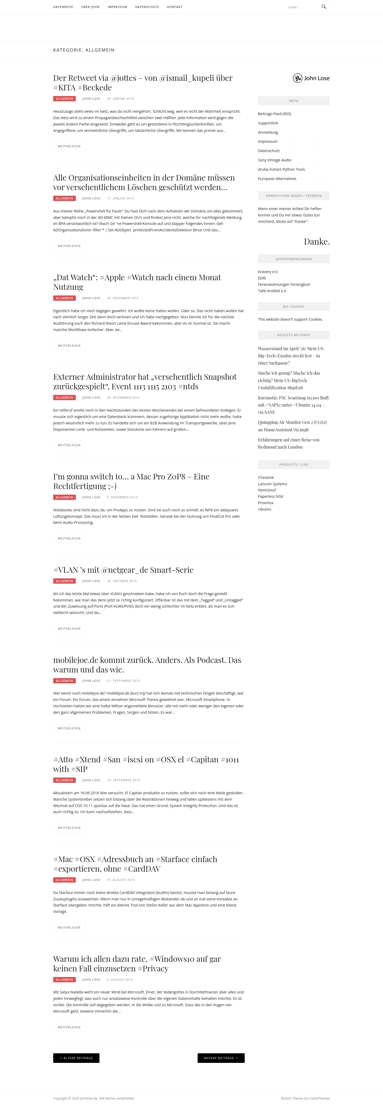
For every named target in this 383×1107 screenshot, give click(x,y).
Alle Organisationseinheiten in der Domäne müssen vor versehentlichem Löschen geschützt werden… (144, 182)
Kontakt (174, 7)
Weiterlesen (69, 146)
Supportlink (268, 123)
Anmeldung (268, 132)
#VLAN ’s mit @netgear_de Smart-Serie (123, 569)
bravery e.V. (268, 271)
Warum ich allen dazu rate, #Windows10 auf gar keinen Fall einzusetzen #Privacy (137, 963)
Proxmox (266, 502)
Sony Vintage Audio (275, 159)
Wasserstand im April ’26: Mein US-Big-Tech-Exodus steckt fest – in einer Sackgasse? (291, 356)
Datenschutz (147, 7)
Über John (90, 7)
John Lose (91, 99)
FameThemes (320, 1098)
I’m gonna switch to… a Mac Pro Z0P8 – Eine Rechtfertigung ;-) (131, 481)
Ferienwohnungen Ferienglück (284, 284)
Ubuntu (264, 509)
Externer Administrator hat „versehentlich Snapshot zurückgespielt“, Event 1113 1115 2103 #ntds (144, 381)
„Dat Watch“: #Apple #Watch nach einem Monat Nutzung (137, 282)
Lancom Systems (272, 483)
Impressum (117, 7)
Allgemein (64, 99)
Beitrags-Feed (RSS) (274, 113)
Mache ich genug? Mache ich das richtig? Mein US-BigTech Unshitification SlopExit (289, 380)
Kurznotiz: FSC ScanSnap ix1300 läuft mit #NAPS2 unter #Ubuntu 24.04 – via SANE (293, 405)
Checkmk (266, 477)
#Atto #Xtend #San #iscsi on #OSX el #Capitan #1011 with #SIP (146, 764)
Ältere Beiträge (78, 1058)
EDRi (262, 278)
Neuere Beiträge (219, 1058)
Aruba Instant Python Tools (281, 169)
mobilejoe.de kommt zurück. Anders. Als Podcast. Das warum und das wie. (147, 664)
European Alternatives (277, 178)
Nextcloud (267, 489)
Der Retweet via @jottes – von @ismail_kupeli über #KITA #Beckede (142, 82)
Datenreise (63, 7)
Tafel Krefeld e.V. (272, 290)
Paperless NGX (271, 496)
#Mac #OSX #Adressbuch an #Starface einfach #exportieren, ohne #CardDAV (135, 864)
